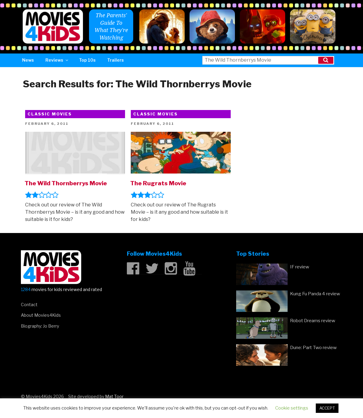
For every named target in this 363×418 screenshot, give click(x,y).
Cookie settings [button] (291, 408)
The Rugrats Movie (158, 183)
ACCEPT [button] (327, 408)
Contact (29, 304)
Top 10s (87, 60)
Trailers (115, 60)
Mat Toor (114, 396)
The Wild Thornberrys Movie (66, 183)
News (28, 60)
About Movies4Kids (41, 315)
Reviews (57, 60)
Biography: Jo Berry (40, 326)
